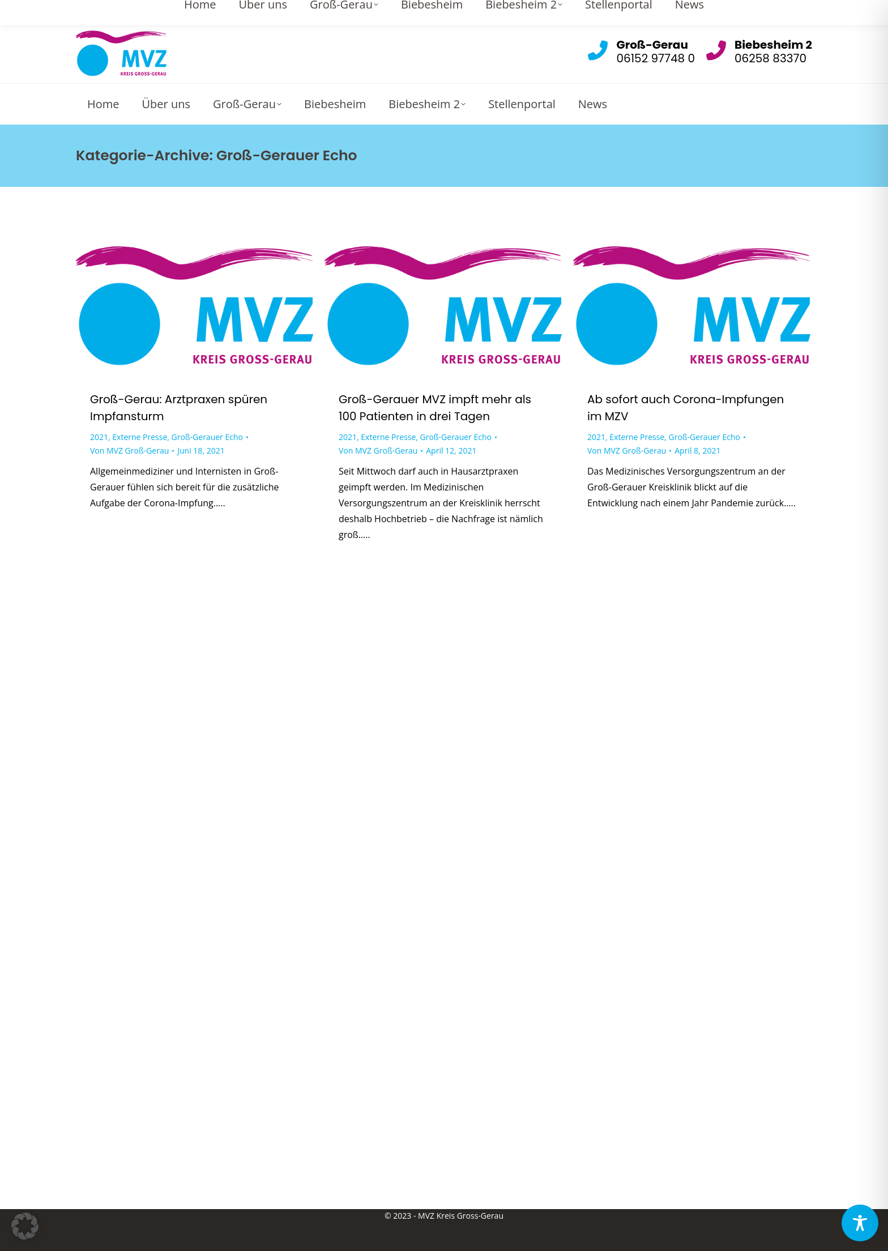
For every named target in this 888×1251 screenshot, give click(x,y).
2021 (99, 437)
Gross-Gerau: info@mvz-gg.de (548, 11)
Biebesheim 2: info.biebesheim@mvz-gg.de (719, 11)
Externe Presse (139, 437)
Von (129, 450)
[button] (25, 1226)
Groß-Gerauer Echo (207, 437)
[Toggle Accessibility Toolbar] (860, 1223)
